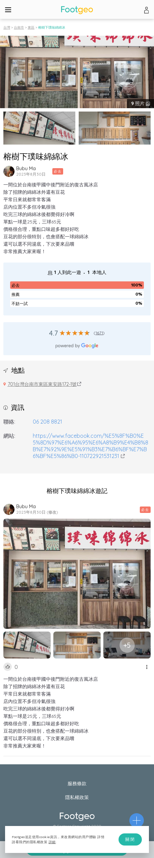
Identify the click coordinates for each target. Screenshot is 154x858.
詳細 (52, 842)
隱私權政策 (77, 797)
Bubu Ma (26, 168)
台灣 (6, 27)
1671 (99, 332)
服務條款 (77, 783)
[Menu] (8, 9)
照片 (138, 103)
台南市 (19, 27)
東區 (31, 27)
